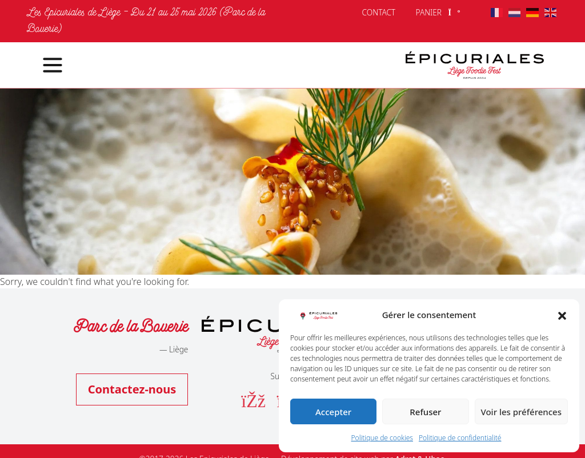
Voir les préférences (521, 411)
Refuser (425, 411)
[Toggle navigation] (45, 65)
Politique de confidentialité (460, 438)
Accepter (333, 411)
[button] (562, 314)
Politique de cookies (382, 438)
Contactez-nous (132, 389)
